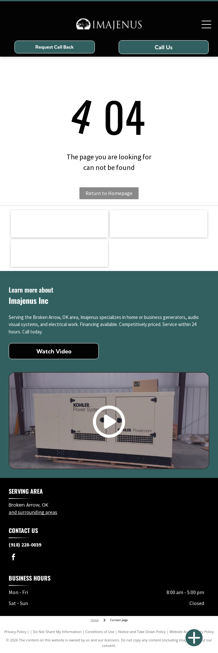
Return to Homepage (109, 193)
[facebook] (13, 558)
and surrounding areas (33, 512)
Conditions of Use (99, 631)
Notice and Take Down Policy (142, 631)
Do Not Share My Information (57, 631)
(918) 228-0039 (25, 544)
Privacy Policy (15, 631)
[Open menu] (206, 24)
